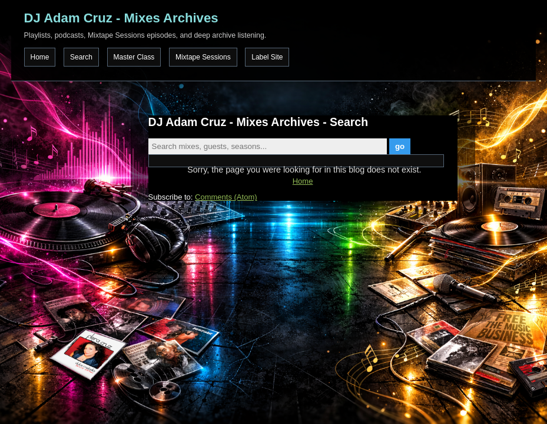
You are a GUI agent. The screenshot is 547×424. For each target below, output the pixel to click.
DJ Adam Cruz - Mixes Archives (121, 18)
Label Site (267, 57)
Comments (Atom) (226, 197)
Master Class (134, 57)
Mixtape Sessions (203, 57)
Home (40, 57)
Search (81, 57)
